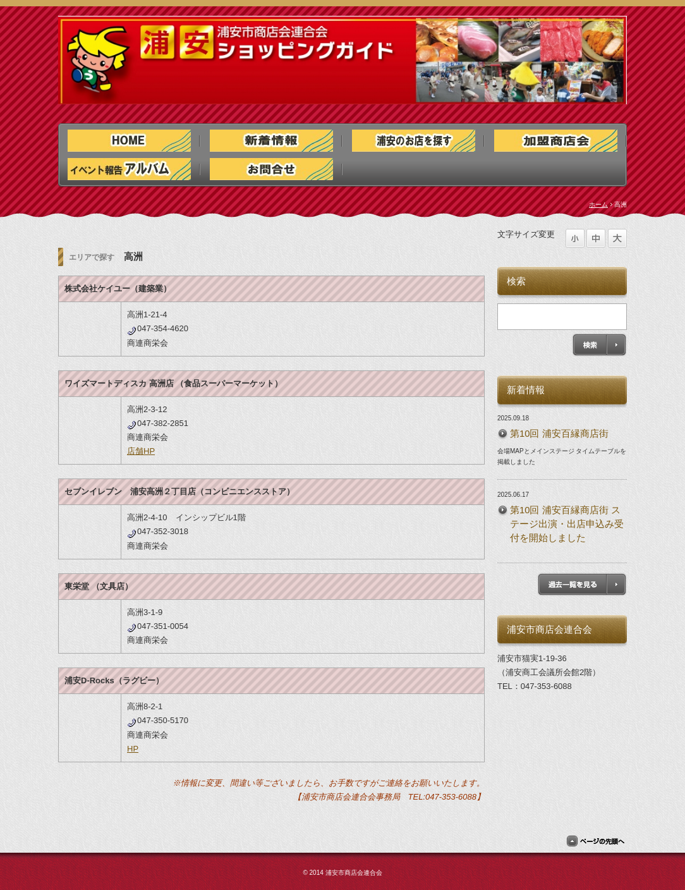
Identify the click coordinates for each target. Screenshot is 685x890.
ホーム (598, 204)
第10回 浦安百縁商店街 (559, 434)
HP (132, 748)
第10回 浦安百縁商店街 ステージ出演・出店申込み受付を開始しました (567, 524)
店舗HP (141, 451)
